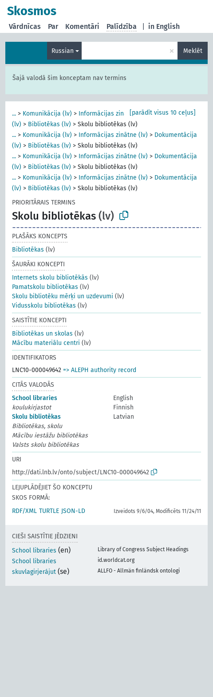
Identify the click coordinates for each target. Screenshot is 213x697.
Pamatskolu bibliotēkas (45, 287)
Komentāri (82, 26)
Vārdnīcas (25, 26)
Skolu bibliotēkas (36, 417)
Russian (62, 51)
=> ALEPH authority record (99, 370)
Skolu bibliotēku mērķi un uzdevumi (62, 296)
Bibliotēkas (28, 249)
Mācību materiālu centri (46, 343)
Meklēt (192, 51)
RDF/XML (24, 511)
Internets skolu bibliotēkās (50, 277)
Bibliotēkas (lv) (49, 124)
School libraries (34, 398)
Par (53, 26)
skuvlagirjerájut (34, 572)
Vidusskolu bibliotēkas (44, 305)
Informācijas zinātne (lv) (113, 113)
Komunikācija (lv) (47, 113)
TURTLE (49, 511)
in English (164, 26)
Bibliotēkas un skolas (42, 333)
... (14, 113)
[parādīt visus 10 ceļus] (163, 112)
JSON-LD (73, 511)
